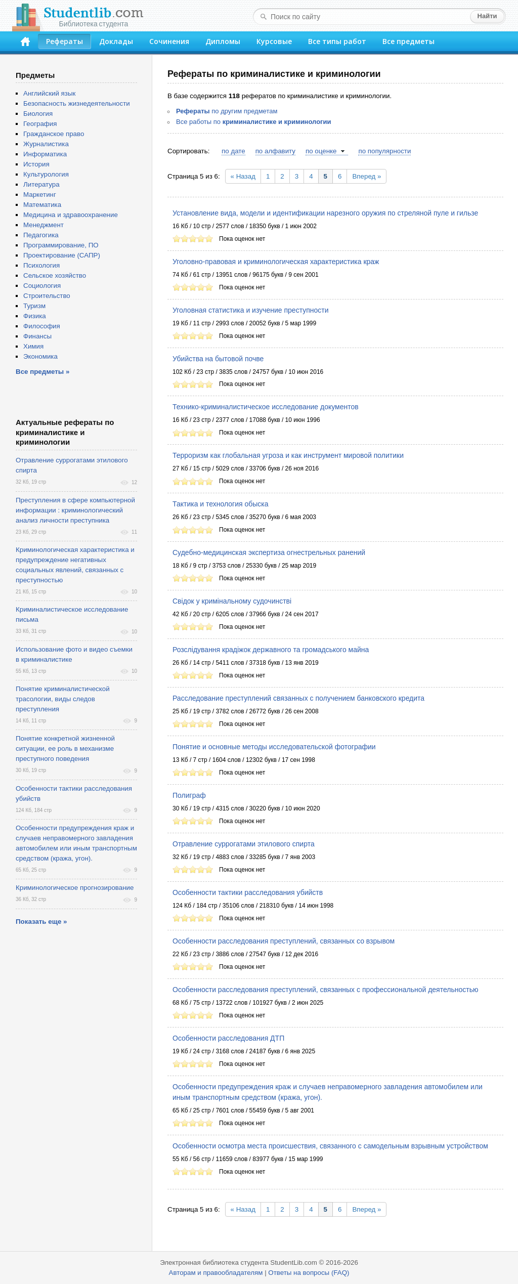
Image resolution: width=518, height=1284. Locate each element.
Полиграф (189, 795)
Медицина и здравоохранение (70, 215)
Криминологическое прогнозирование (75, 887)
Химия (33, 346)
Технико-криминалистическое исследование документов (265, 407)
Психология (41, 265)
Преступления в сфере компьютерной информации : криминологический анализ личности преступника (75, 510)
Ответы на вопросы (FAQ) (308, 1272)
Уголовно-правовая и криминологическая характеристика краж (275, 262)
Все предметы (408, 41)
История (36, 164)
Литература (41, 184)
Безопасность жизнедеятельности (76, 103)
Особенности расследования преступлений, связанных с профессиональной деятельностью (325, 990)
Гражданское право (53, 134)
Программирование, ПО (61, 245)
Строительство (46, 295)
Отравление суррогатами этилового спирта (243, 844)
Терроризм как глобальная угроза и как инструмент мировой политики (288, 455)
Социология (42, 285)
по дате (233, 151)
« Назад (243, 176)
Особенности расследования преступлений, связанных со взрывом (283, 941)
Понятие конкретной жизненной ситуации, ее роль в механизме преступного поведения (65, 748)
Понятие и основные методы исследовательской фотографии (274, 747)
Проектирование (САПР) (61, 255)
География (40, 123)
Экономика (40, 356)
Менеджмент (43, 225)
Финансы (37, 336)
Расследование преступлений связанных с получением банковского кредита (298, 698)
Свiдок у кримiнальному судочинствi (231, 601)
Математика (42, 204)
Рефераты (64, 41)
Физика (34, 316)
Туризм (34, 306)
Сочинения (169, 41)
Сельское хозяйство (54, 275)
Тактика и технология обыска (220, 504)
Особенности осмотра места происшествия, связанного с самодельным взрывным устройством (330, 1146)
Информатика (45, 154)
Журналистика (46, 144)
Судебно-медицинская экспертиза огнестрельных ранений (268, 552)
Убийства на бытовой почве (218, 359)
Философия (41, 326)
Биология (38, 113)
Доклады (116, 41)
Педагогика (41, 235)
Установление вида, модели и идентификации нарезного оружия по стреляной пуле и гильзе (325, 213)
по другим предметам (226, 111)
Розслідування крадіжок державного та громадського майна (270, 650)
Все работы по (253, 121)
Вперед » (366, 176)
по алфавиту (275, 151)
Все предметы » (42, 371)
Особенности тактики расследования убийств (247, 892)
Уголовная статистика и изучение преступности (250, 310)
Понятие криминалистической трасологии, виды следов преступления (63, 699)
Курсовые (274, 41)
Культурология (46, 174)
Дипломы (222, 41)
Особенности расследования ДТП (228, 1038)
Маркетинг (39, 194)
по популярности (384, 151)
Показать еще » (41, 921)
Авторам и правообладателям (216, 1272)
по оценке (321, 151)
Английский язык (49, 93)
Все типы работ (337, 41)
